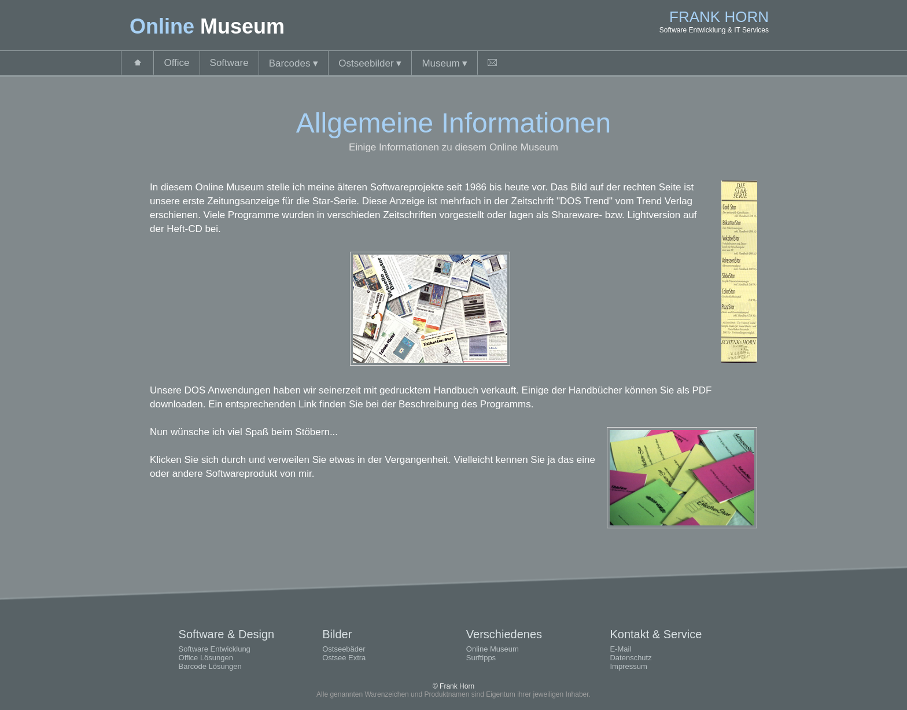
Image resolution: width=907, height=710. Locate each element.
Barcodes (294, 63)
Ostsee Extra (344, 657)
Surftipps (481, 657)
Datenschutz (630, 657)
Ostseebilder (369, 63)
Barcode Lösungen (210, 666)
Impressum (628, 666)
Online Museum (492, 649)
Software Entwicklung (214, 649)
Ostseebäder (343, 649)
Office (176, 62)
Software (229, 62)
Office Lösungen (206, 657)
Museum (444, 63)
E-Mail (620, 649)
